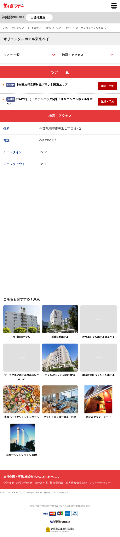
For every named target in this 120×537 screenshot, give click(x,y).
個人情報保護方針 (76, 482)
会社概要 (8, 482)
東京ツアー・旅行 (41, 28)
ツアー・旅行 (63, 28)
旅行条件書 (41, 482)
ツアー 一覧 (11, 55)
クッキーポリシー (100, 482)
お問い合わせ (24, 482)
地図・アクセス (73, 55)
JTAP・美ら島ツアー (15, 28)
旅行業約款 (56, 482)
